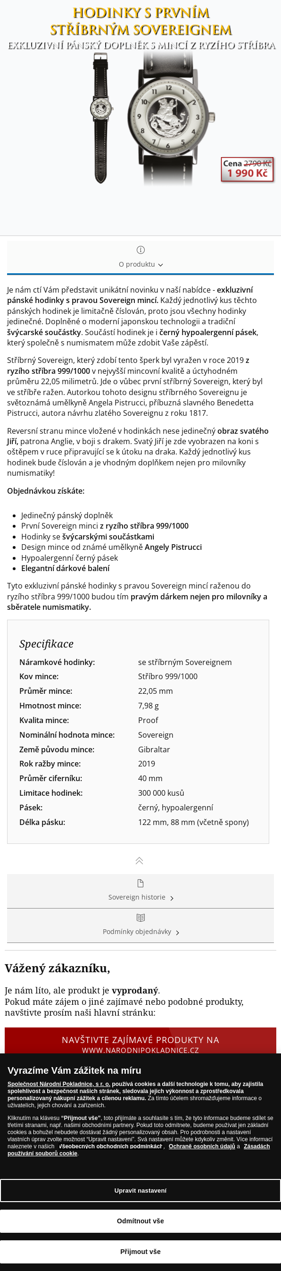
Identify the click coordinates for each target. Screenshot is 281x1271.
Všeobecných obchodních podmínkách (111, 1147)
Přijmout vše (140, 1252)
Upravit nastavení (141, 1190)
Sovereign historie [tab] (140, 891)
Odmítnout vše (140, 1221)
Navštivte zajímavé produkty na (140, 1044)
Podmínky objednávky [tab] (140, 925)
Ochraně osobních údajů (202, 1147)
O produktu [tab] (140, 257)
